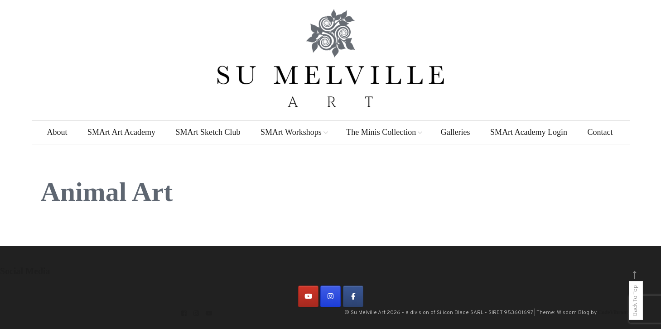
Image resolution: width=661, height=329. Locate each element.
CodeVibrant (613, 312)
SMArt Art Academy (121, 132)
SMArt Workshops (291, 132)
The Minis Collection (381, 132)
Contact (600, 132)
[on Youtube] (308, 296)
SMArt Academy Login (528, 132)
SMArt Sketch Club (207, 132)
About (57, 132)
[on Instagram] (330, 296)
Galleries (455, 132)
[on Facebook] (353, 296)
